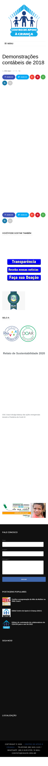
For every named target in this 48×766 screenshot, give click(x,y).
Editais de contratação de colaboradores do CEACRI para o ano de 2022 (28, 623)
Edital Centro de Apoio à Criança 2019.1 (27, 611)
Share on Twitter (22, 77)
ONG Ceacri (7, 71)
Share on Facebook (9, 77)
